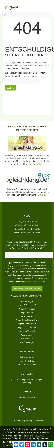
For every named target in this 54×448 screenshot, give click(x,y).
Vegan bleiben (27, 312)
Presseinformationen (27, 397)
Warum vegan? (27, 335)
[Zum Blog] (42, 194)
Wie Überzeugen (27, 342)
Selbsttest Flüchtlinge (27, 361)
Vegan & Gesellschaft (27, 305)
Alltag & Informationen (27, 221)
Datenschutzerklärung (33, 281)
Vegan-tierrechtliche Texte (27, 320)
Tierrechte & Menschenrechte (27, 229)
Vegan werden (27, 316)
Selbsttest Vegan (27, 357)
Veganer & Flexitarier (27, 327)
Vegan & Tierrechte (27, 309)
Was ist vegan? (27, 338)
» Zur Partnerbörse (36, 164)
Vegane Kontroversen (27, 323)
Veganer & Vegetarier (27, 331)
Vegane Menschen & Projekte (27, 232)
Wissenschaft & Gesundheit (27, 225)
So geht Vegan (27, 301)
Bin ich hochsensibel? (27, 364)
